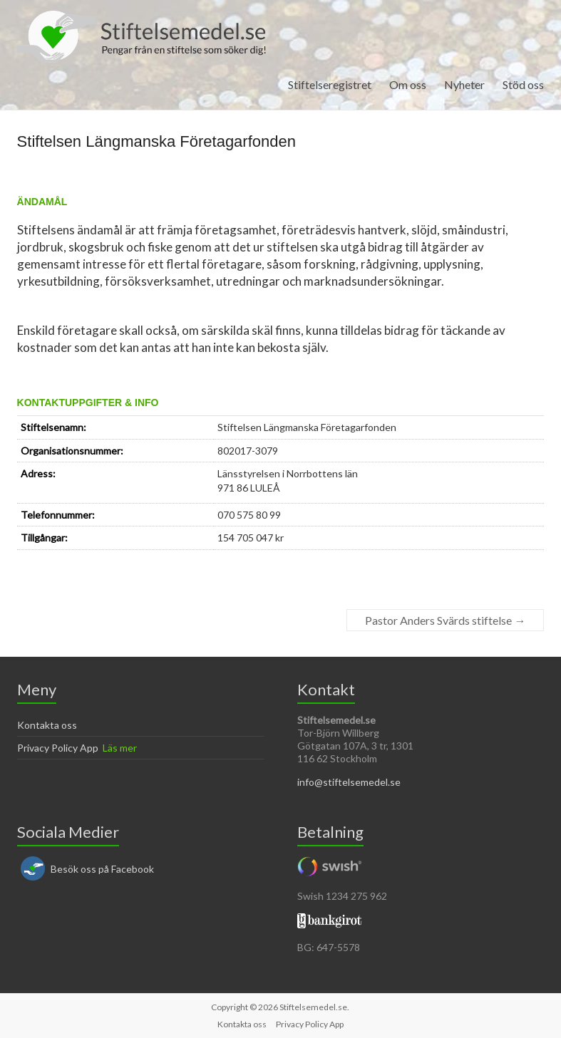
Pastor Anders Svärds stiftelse (445, 620)
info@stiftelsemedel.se (349, 782)
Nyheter (464, 84)
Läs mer (120, 748)
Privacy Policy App (57, 748)
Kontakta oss (47, 725)
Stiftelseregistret (329, 84)
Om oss (407, 84)
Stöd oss (523, 84)
